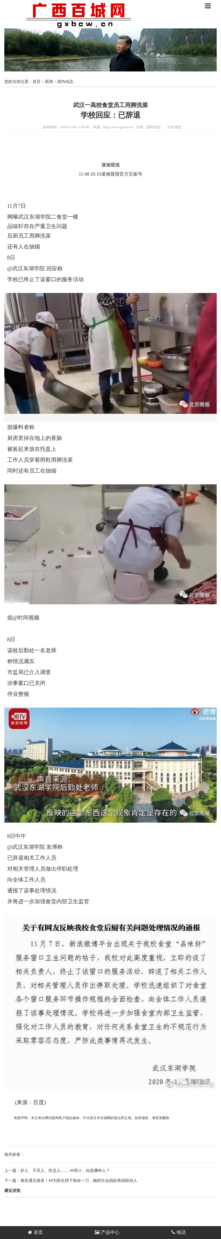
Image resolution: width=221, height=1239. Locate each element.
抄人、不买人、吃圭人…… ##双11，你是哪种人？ (65, 1170)
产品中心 (107, 1232)
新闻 (49, 81)
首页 (37, 81)
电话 (179, 1232)
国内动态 (65, 81)
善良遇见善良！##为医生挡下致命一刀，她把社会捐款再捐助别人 (78, 1180)
